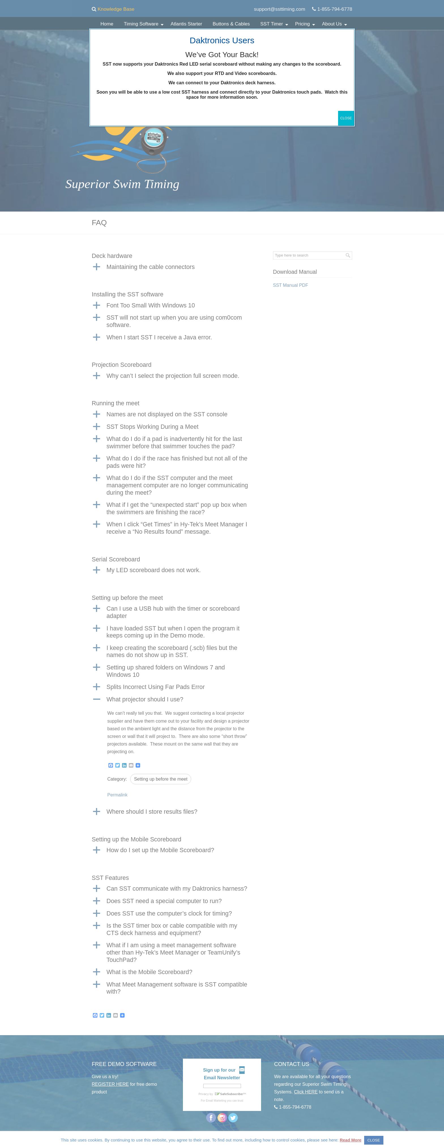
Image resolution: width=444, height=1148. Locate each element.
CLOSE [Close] (346, 118)
